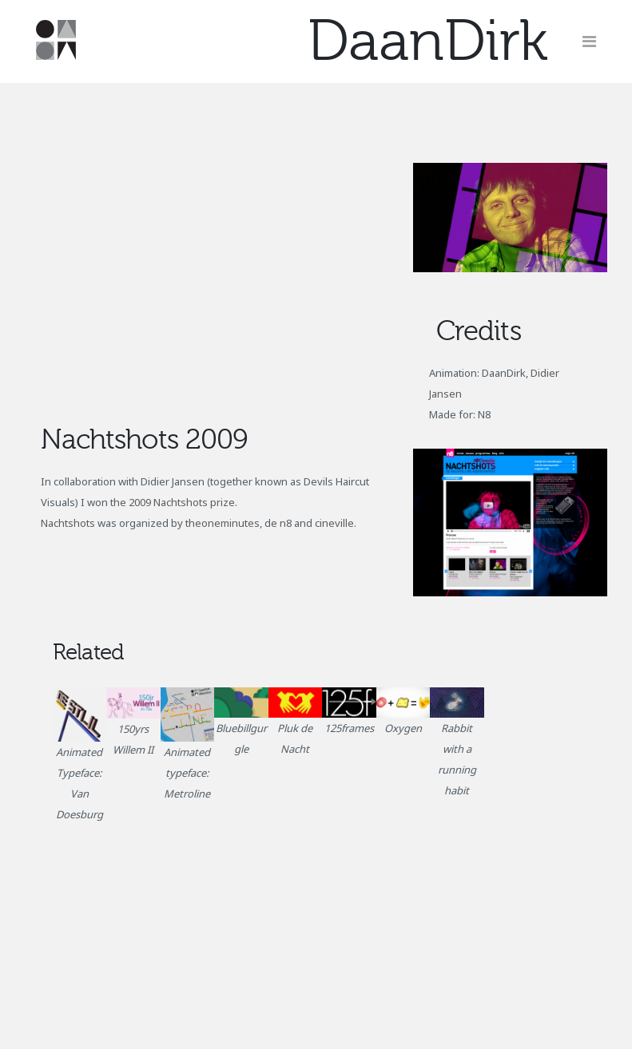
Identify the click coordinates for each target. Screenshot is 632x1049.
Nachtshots (68, 523)
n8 (286, 523)
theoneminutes (222, 523)
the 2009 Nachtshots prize (172, 502)
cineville (334, 523)
